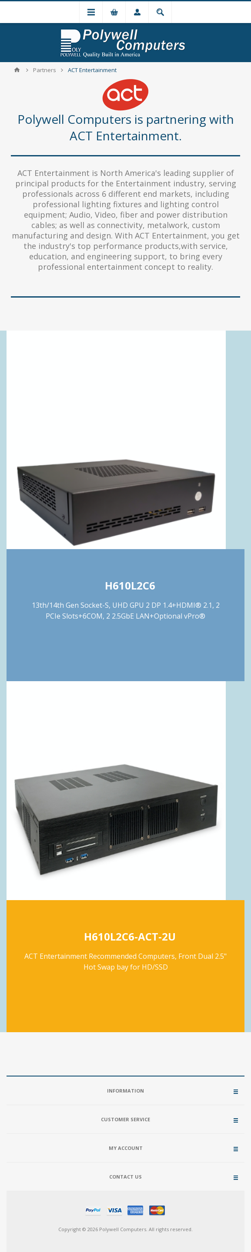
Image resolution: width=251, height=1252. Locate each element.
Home (17, 70)
